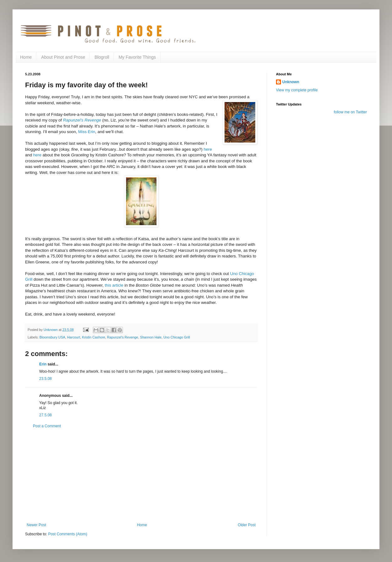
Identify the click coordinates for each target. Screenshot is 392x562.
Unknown (290, 82)
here (208, 149)
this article (114, 285)
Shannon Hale (151, 337)
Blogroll (101, 57)
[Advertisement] (141, 475)
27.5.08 (45, 415)
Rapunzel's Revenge (122, 337)
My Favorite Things (137, 57)
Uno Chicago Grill (176, 337)
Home (26, 57)
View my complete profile (297, 90)
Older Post (247, 525)
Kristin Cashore (93, 337)
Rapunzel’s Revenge (82, 120)
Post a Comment (47, 426)
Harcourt (73, 337)
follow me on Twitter (350, 112)
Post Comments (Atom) (67, 534)
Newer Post (36, 525)
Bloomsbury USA (52, 337)
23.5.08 (45, 378)
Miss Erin (86, 131)
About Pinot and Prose (63, 57)
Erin (42, 364)
